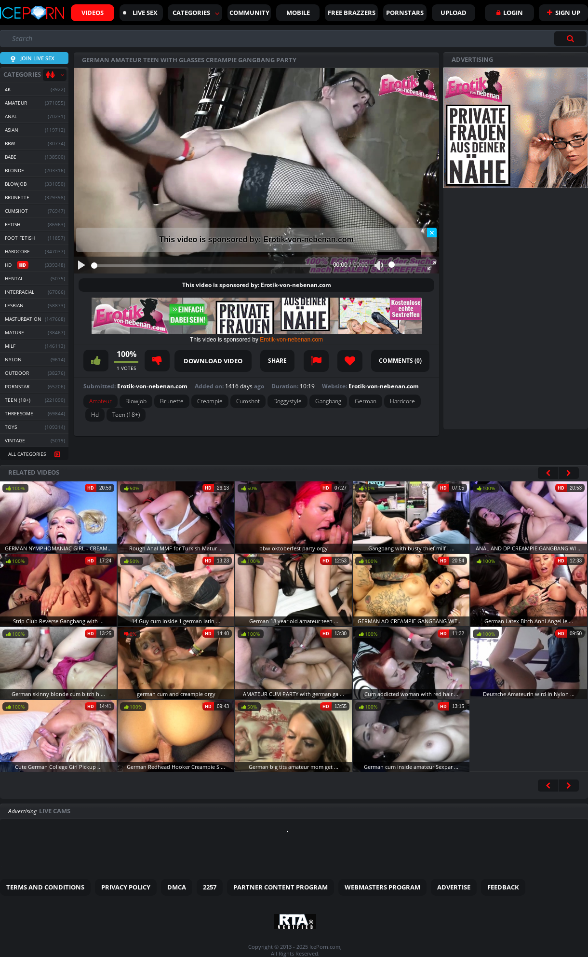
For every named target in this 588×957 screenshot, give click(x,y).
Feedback (503, 887)
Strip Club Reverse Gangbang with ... (58, 621)
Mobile (298, 12)
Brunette (172, 401)
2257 (209, 887)
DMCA (176, 887)
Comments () (400, 360)
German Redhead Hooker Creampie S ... (176, 766)
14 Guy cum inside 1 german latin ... (176, 621)
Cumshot (248, 401)
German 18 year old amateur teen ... (293, 621)
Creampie (210, 401)
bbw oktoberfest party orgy (293, 548)
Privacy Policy (125, 887)
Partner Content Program (280, 887)
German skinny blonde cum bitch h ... (58, 693)
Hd (95, 414)
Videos (92, 12)
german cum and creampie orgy (176, 693)
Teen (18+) (126, 414)
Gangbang (328, 401)
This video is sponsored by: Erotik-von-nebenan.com (256, 285)
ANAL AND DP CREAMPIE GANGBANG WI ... (529, 548)
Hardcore (402, 401)
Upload (454, 12)
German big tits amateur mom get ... (293, 766)
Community (249, 12)
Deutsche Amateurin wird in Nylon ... (529, 693)
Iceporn (32, 13)
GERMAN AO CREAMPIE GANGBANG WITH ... (412, 621)
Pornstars (405, 12)
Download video (213, 360)
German (365, 401)
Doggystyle (287, 401)
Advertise (453, 887)
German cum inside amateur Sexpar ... (411, 766)
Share (277, 360)
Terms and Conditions (45, 887)
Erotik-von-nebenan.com (308, 239)
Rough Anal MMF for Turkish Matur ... (176, 548)
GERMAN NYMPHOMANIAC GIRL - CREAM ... (59, 548)
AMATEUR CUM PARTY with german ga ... (293, 693)
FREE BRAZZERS (351, 12)
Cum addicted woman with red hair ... (411, 693)
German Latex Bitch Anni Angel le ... (528, 621)
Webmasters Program (382, 887)
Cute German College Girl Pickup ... (58, 766)
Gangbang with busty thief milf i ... (411, 548)
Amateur (100, 401)
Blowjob (136, 401)
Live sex (140, 12)
